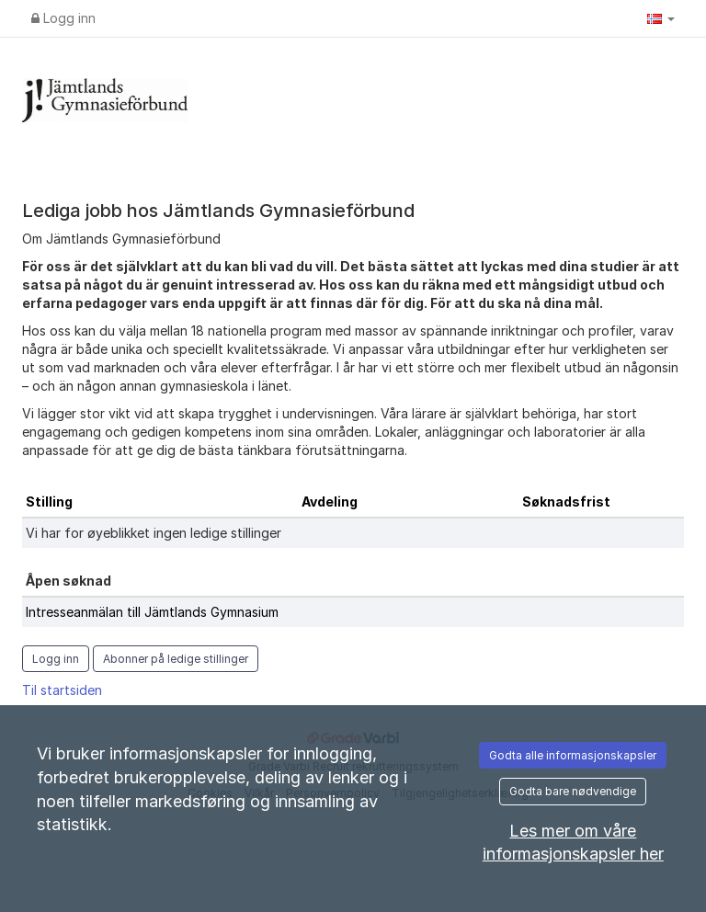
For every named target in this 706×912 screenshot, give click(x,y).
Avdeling (330, 501)
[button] (661, 18)
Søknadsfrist (566, 501)
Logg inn (63, 18)
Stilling (49, 501)
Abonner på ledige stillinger (175, 659)
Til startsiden (62, 690)
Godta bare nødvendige (572, 791)
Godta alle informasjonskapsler (572, 755)
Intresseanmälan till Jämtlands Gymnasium (152, 612)
